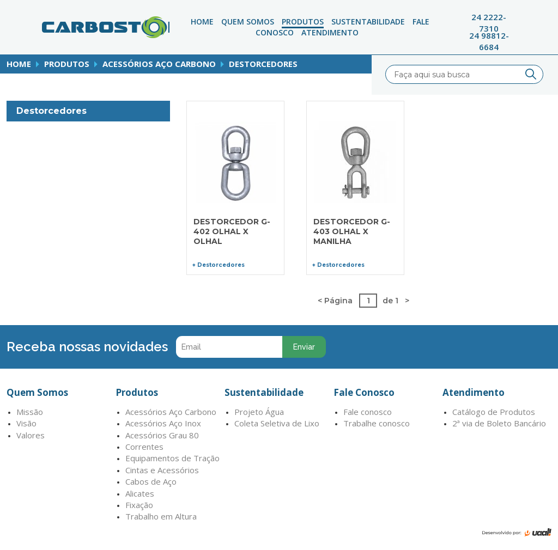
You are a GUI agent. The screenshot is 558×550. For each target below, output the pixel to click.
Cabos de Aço (151, 481)
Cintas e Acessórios (162, 470)
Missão (29, 411)
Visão (26, 423)
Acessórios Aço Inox (163, 423)
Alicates (139, 493)
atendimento (330, 32)
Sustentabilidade (368, 21)
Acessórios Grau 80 (162, 435)
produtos (66, 63)
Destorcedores (263, 63)
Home (202, 21)
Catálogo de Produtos (493, 411)
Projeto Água (259, 411)
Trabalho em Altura (161, 516)
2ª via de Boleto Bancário (499, 423)
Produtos (303, 21)
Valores (30, 435)
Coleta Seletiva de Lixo (276, 423)
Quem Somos (247, 21)
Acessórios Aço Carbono (159, 63)
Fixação (139, 504)
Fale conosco (367, 411)
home (19, 63)
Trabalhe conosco (376, 423)
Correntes (144, 446)
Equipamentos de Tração (172, 458)
